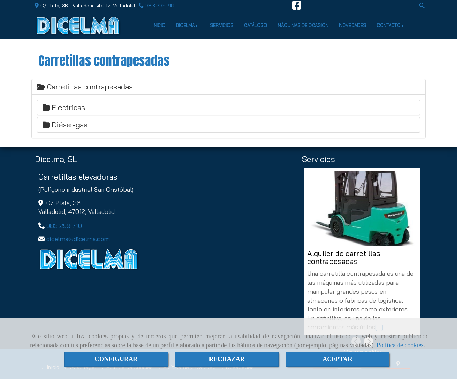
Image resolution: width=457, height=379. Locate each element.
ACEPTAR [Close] (337, 359)
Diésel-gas (65, 124)
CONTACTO (391, 25)
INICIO (158, 25)
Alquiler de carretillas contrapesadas (343, 257)
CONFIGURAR (116, 359)
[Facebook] (296, 7)
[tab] (228, 86)
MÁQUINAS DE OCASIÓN (303, 25)
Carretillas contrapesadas (85, 86)
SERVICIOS (221, 25)
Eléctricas (64, 107)
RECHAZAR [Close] (226, 359)
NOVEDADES (352, 25)
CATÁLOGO (255, 25)
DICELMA (187, 25)
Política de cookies (400, 345)
